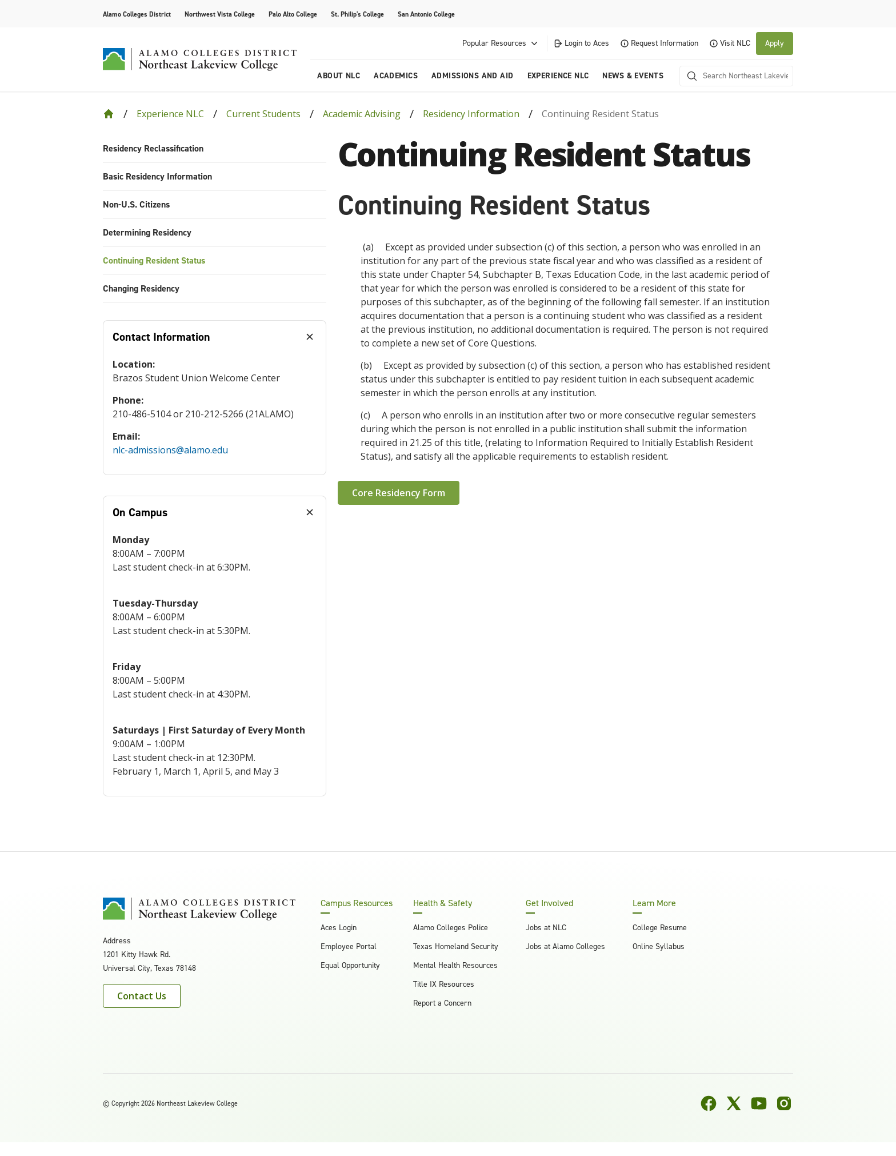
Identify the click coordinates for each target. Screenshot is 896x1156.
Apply (774, 43)
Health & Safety (442, 903)
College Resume (660, 927)
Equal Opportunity (350, 965)
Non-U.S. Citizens (136, 204)
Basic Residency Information (157, 176)
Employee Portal (349, 946)
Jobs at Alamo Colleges (565, 946)
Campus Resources (357, 903)
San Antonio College (426, 14)
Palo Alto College (293, 14)
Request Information (659, 43)
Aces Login (339, 927)
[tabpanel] (214, 414)
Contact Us (141, 996)
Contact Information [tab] (161, 336)
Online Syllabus (659, 946)
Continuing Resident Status (154, 260)
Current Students (263, 113)
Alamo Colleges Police (450, 927)
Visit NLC (730, 43)
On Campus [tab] (140, 512)
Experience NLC (170, 113)
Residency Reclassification (153, 148)
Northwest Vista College (220, 14)
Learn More (654, 903)
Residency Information (471, 113)
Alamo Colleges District (137, 14)
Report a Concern (442, 1003)
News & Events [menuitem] (632, 75)
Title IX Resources (443, 984)
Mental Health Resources (455, 965)
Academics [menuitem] (396, 75)
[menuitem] (214, 149)
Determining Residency (147, 232)
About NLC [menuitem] (338, 75)
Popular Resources (501, 43)
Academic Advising (362, 113)
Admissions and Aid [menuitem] (472, 75)
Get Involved (549, 903)
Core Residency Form (398, 493)
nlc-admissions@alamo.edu (170, 450)
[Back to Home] (108, 114)
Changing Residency (141, 288)
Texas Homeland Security (455, 946)
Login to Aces (581, 43)
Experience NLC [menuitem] (558, 75)
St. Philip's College (357, 14)
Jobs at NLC (546, 927)
